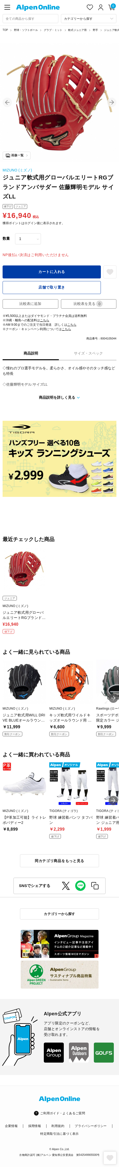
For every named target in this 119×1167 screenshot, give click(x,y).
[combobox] (30, 18)
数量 (6, 238)
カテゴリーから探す (59, 914)
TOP (5, 30)
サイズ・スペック (88, 353)
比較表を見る (88, 304)
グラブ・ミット (53, 30)
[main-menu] (7, 7)
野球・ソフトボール (26, 30)
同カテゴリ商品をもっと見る (59, 861)
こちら (44, 320)
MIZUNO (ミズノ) (17, 170)
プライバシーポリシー (91, 1126)
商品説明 (31, 353)
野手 (95, 30)
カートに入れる (51, 272)
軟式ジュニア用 (77, 30)
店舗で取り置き (51, 287)
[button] (7, 102)
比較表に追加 (30, 304)
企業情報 (11, 1126)
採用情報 (34, 1126)
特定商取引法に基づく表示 (59, 1134)
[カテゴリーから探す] (89, 18)
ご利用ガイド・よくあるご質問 (62, 1113)
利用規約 (57, 1126)
